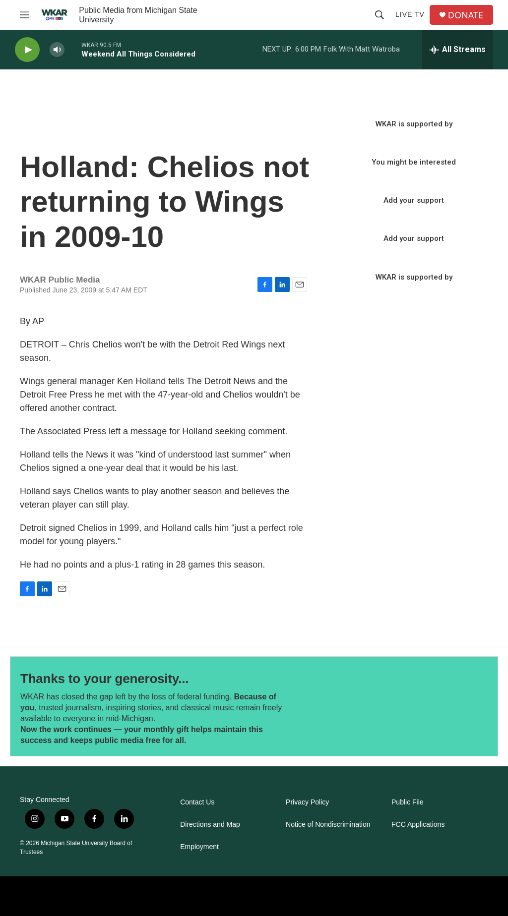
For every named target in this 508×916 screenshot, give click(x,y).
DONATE (465, 15)
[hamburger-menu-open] (24, 15)
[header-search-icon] (379, 14)
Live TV (410, 14)
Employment (199, 847)
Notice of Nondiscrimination (328, 824)
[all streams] (457, 49)
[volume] (57, 50)
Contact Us (197, 802)
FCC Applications (417, 824)
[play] (27, 50)
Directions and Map (210, 824)
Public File (407, 802)
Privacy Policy (307, 802)
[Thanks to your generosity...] (381, 706)
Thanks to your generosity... (104, 678)
